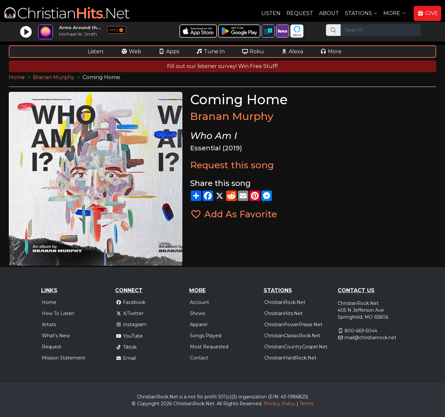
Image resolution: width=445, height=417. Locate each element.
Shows (197, 313)
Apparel (198, 324)
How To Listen (58, 313)
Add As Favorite (233, 214)
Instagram (131, 324)
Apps (168, 51)
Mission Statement (63, 358)
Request (299, 13)
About (329, 13)
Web (131, 51)
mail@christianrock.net (370, 338)
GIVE (427, 13)
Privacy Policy (279, 404)
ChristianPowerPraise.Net (293, 324)
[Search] (381, 30)
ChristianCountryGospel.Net (296, 346)
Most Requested (209, 346)
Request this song (232, 165)
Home (17, 77)
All (219, 404)
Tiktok (126, 347)
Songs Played (205, 335)
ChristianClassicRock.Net (292, 335)
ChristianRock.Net (284, 302)
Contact (199, 358)
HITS (116, 29)
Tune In (210, 51)
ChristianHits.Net (283, 313)
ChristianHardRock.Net (290, 358)
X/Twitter (130, 313)
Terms (306, 404)
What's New (56, 335)
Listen (271, 13)
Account (199, 302)
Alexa (292, 51)
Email (126, 358)
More (331, 51)
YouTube (129, 336)
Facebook (131, 302)
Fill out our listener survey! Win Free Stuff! (222, 66)
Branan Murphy (53, 77)
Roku (253, 51)
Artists (49, 324)
